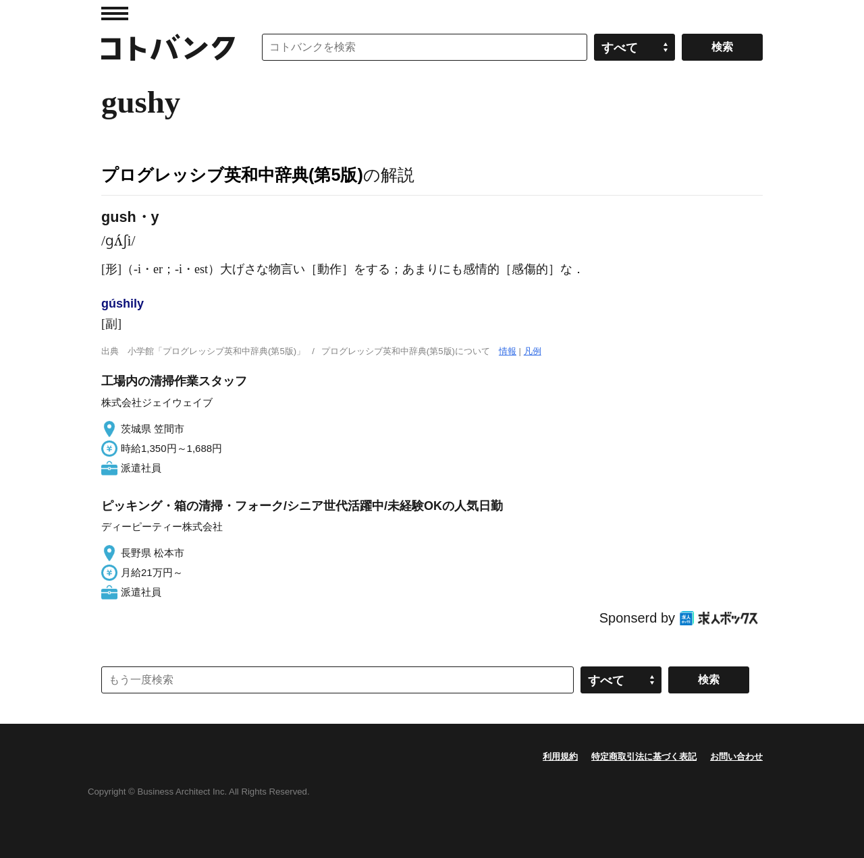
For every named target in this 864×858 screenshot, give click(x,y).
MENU (114, 13)
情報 (507, 351)
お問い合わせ (736, 756)
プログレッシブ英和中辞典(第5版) (232, 174)
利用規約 (560, 756)
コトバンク (168, 47)
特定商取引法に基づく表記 (644, 756)
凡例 (532, 351)
